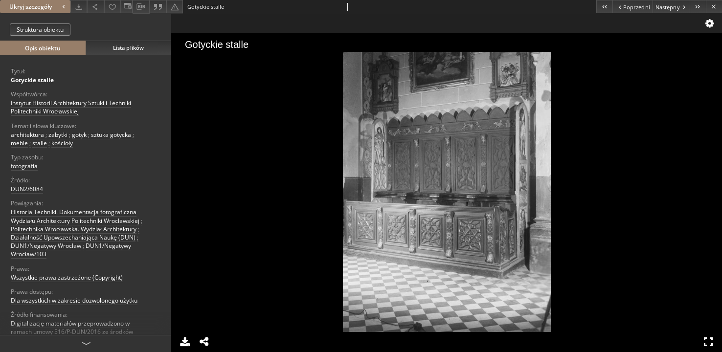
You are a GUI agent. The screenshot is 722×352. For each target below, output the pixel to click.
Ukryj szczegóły (38, 6)
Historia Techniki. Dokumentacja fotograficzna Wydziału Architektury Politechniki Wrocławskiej (75, 216)
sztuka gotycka (111, 135)
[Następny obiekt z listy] (671, 6)
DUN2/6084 (27, 189)
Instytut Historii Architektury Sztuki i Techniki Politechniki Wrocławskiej (71, 107)
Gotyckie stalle (32, 80)
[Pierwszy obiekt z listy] (604, 6)
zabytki (58, 135)
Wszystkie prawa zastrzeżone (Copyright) (67, 277)
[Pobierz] (78, 6)
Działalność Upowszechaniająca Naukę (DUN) (73, 237)
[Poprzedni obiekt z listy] (632, 6)
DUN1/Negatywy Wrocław (46, 246)
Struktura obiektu (40, 29)
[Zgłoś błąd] (174, 6)
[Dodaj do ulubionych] (112, 6)
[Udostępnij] (95, 6)
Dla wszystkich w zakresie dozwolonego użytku (74, 300)
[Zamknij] (714, 6)
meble (19, 143)
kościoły (62, 143)
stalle (39, 143)
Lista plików (128, 47)
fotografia (24, 166)
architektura (27, 135)
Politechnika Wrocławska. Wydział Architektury (73, 229)
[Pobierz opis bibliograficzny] (141, 7)
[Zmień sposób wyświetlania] (127, 6)
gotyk (79, 135)
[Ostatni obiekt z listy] (698, 6)
